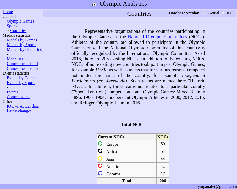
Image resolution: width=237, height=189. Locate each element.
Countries (18, 30)
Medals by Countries (24, 49)
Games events (18, 96)
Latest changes (19, 111)
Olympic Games (20, 21)
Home (8, 11)
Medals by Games (22, 40)
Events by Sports (21, 82)
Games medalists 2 (22, 68)
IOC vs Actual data (23, 106)
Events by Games (21, 78)
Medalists (15, 59)
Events (12, 92)
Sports (12, 26)
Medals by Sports (21, 45)
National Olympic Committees (157, 36)
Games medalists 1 (22, 63)
